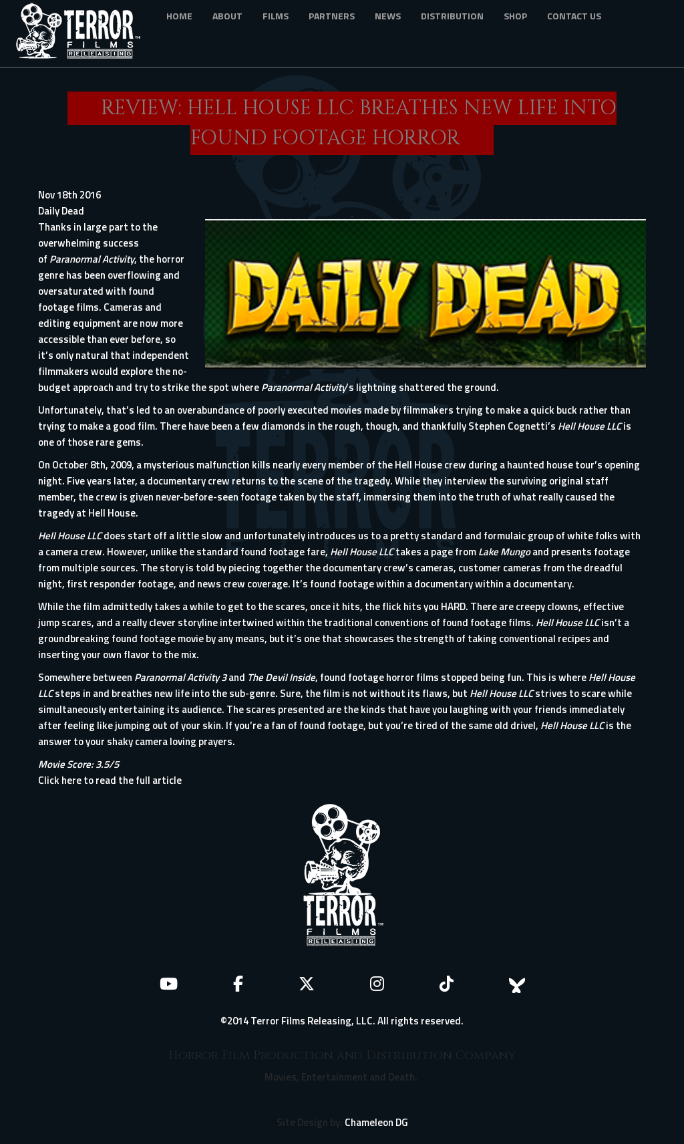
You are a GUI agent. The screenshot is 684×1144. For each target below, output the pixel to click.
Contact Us (574, 16)
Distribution (452, 16)
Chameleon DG (376, 1122)
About (227, 16)
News (388, 16)
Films (276, 16)
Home (179, 16)
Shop (515, 16)
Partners (332, 16)
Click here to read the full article (110, 780)
